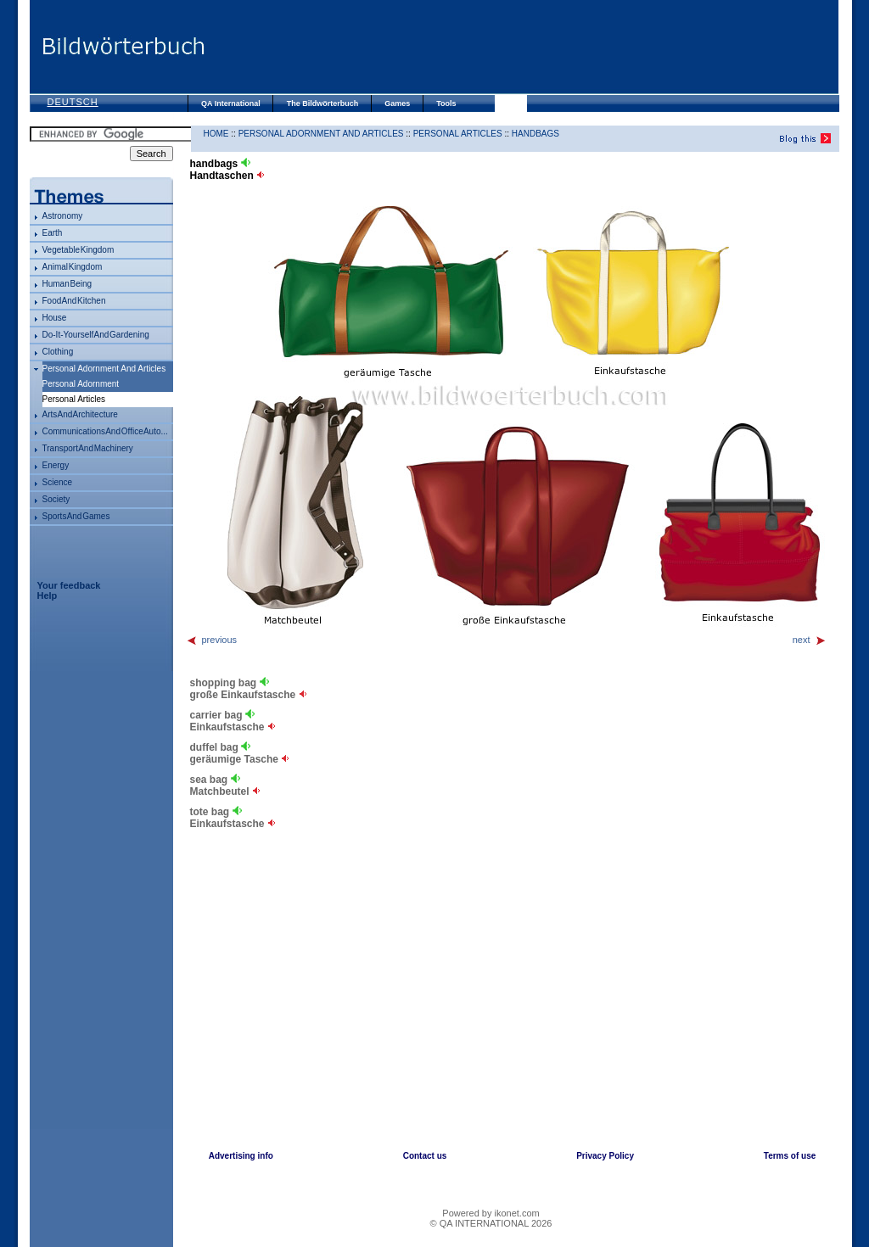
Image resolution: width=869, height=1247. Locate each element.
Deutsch (73, 102)
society (56, 499)
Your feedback (69, 585)
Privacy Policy (605, 1155)
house (54, 317)
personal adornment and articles (104, 368)
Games (397, 103)
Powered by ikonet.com (490, 1213)
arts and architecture (80, 414)
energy (56, 465)
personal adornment (81, 384)
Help (47, 595)
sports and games (76, 516)
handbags (535, 133)
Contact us (425, 1155)
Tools (446, 103)
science (57, 482)
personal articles (457, 133)
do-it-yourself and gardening (95, 334)
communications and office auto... (105, 431)
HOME (216, 133)
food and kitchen (74, 300)
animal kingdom (72, 266)
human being (67, 283)
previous (212, 640)
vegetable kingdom (78, 249)
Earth (52, 233)
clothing (58, 351)
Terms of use (790, 1155)
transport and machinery (87, 448)
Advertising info (241, 1155)
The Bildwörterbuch (323, 103)
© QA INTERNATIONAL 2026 (491, 1223)
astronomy (62, 216)
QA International (231, 103)
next (810, 640)
